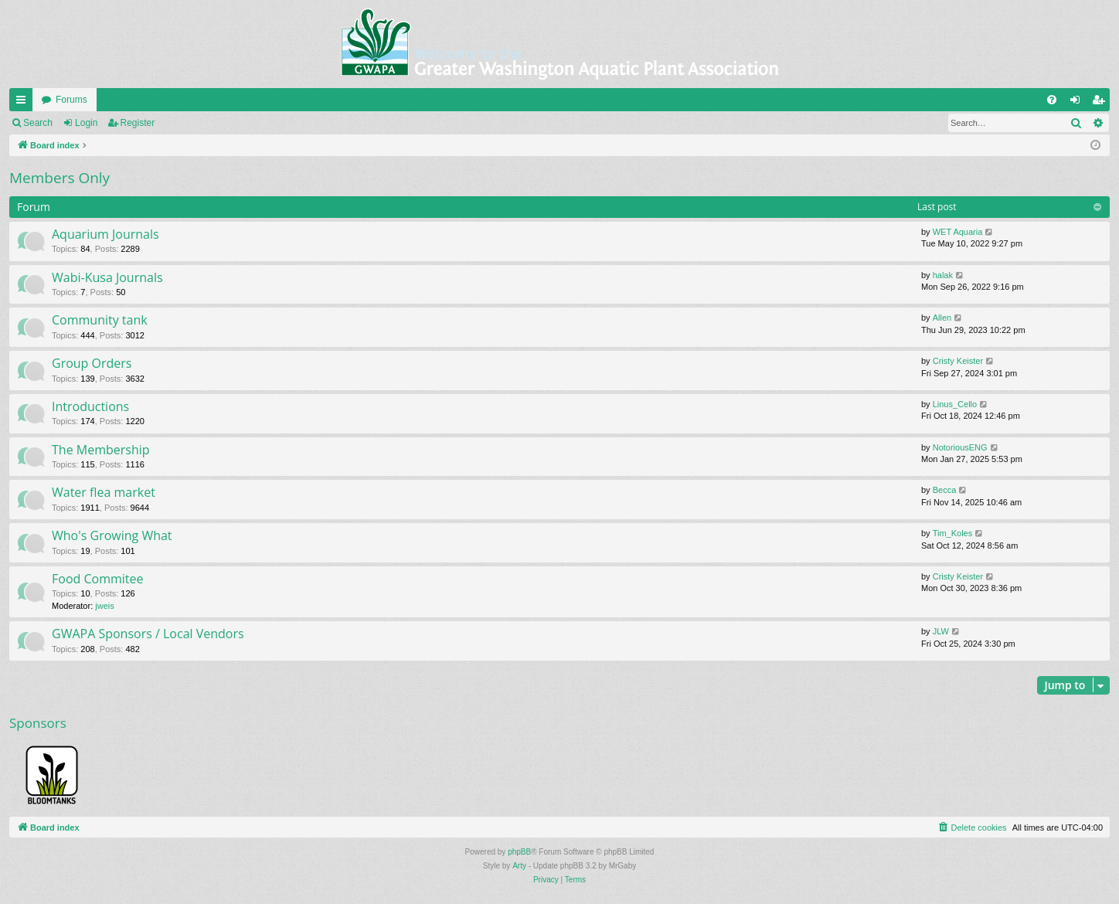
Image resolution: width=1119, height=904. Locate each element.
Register (138, 122)
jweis (104, 605)
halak (943, 275)
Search (38, 122)
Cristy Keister (958, 360)
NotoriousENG (960, 447)
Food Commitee (98, 578)
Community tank (100, 319)
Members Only (59, 178)
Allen (942, 317)
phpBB (519, 852)
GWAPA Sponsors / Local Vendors (148, 633)
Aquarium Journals (105, 234)
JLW (941, 631)
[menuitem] (1051, 99)
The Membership (101, 449)
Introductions (90, 406)
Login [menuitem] (1078, 102)
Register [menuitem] (1101, 102)
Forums (71, 99)
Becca (945, 489)
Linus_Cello (955, 404)
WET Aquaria (958, 231)
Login (86, 122)
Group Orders (91, 363)
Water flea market (103, 492)
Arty (519, 866)
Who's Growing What (112, 535)
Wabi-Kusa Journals (107, 277)
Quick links (23, 102)
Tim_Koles (953, 533)
